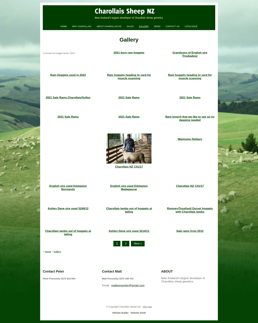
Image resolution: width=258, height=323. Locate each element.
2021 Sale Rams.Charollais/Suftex (68, 97)
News (157, 26)
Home (64, 26)
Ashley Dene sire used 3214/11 (129, 231)
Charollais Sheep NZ (130, 306)
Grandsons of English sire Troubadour (189, 54)
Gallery (144, 26)
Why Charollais (81, 26)
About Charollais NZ (109, 26)
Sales (130, 26)
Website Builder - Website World (129, 312)
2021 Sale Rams (129, 97)
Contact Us (172, 26)
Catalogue (191, 26)
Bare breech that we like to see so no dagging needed (190, 118)
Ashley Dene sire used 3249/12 (68, 208)
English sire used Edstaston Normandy (68, 187)
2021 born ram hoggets (129, 52)
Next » (138, 243)
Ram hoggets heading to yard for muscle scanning (129, 76)
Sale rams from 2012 (190, 231)
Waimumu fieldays (190, 139)
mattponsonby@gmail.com (127, 285)
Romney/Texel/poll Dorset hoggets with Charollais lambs (190, 210)
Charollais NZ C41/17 (129, 166)
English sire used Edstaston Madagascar (129, 187)
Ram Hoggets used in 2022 (68, 75)
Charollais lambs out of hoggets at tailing (129, 210)
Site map (147, 306)
